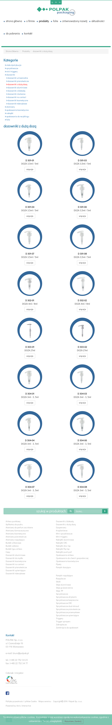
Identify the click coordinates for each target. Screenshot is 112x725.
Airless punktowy (13, 521)
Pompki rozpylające (64, 575)
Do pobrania (13, 33)
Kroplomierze (61, 530)
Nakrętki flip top (63, 549)
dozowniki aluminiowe (16, 87)
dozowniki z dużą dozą (42, 51)
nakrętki (9, 113)
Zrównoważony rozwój (74, 21)
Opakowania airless (65, 555)
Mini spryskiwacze (64, 533)
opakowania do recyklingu (17, 116)
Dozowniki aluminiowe (15, 555)
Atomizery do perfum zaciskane (19, 527)
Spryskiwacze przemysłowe (68, 612)
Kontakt (28, 33)
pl (52, 2)
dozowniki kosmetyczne (17, 100)
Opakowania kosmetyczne (67, 561)
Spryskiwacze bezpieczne (67, 600)
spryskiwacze (11, 68)
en (56, 2)
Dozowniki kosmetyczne (16, 561)
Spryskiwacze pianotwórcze (68, 609)
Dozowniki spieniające (15, 570)
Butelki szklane (12, 545)
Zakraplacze (61, 624)
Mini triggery (61, 536)
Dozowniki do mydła (14, 558)
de (60, 2)
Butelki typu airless (14, 549)
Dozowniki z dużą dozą (66, 524)
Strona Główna (14, 21)
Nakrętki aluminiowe (65, 539)
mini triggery (11, 71)
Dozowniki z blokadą (65, 521)
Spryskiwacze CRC (64, 603)
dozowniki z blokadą (15, 90)
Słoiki (58, 581)
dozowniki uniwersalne (17, 77)
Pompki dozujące (63, 567)
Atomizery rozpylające (15, 539)
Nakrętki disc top (63, 545)
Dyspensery (61, 527)
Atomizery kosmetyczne (16, 533)
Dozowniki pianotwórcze (16, 567)
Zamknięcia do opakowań (67, 627)
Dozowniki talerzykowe (15, 573)
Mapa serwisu (44, 701)
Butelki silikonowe (13, 542)
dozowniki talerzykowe (16, 103)
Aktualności (97, 21)
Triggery (59, 618)
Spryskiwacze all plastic (66, 597)
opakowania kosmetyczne (17, 110)
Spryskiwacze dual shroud (67, 606)
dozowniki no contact (16, 97)
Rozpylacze (61, 578)
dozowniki (10, 74)
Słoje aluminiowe (63, 584)
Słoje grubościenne (64, 587)
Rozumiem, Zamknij (73, 721)
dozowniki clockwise (15, 94)
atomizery (10, 106)
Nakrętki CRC (61, 542)
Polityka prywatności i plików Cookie (21, 701)
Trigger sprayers (63, 621)
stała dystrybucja (13, 65)
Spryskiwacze (62, 593)
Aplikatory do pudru (14, 524)
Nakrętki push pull (64, 552)
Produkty (44, 21)
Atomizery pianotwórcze (16, 536)
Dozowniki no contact (15, 564)
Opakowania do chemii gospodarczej (72, 558)
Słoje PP (59, 590)
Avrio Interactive (23, 705)
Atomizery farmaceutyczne (17, 530)
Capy (8, 552)
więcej (29, 169)
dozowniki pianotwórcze (17, 81)
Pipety (58, 564)
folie (7, 119)
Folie (55, 21)
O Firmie (30, 21)
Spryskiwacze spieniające (67, 615)
